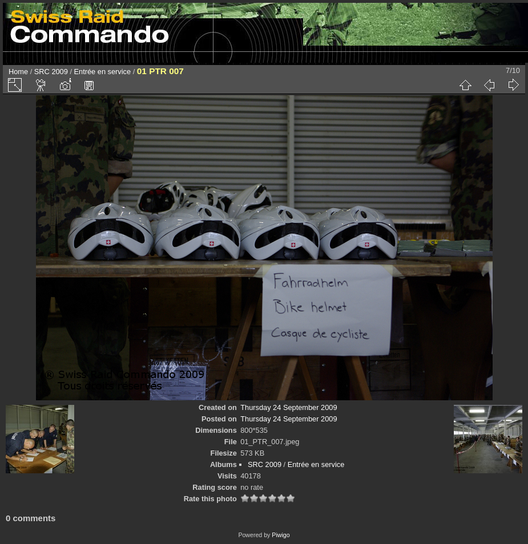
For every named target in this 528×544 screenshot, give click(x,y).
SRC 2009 (51, 71)
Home (18, 71)
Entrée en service (102, 71)
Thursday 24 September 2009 (288, 407)
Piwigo (280, 534)
